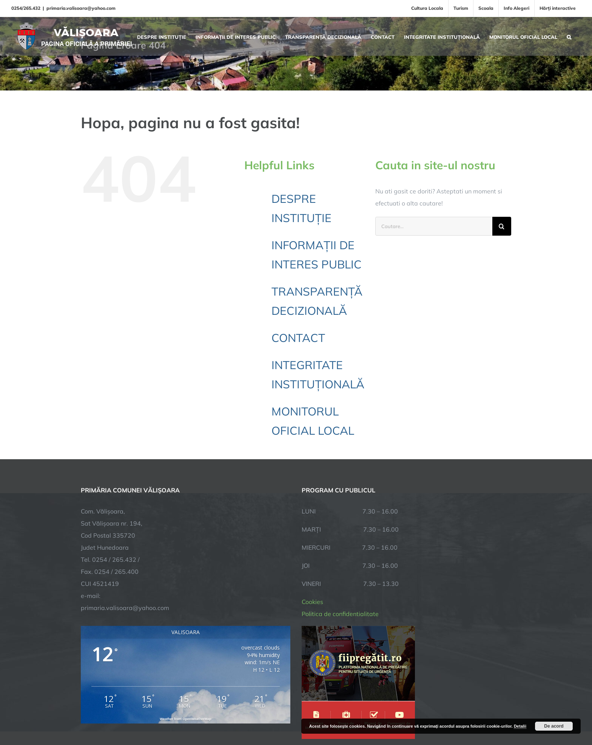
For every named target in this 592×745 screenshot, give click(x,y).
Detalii (520, 726)
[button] (569, 36)
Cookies (312, 523)
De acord (553, 726)
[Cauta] (501, 226)
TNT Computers (163, 716)
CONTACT (298, 338)
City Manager (199, 716)
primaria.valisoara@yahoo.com (81, 8)
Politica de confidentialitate (340, 535)
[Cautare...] (433, 226)
